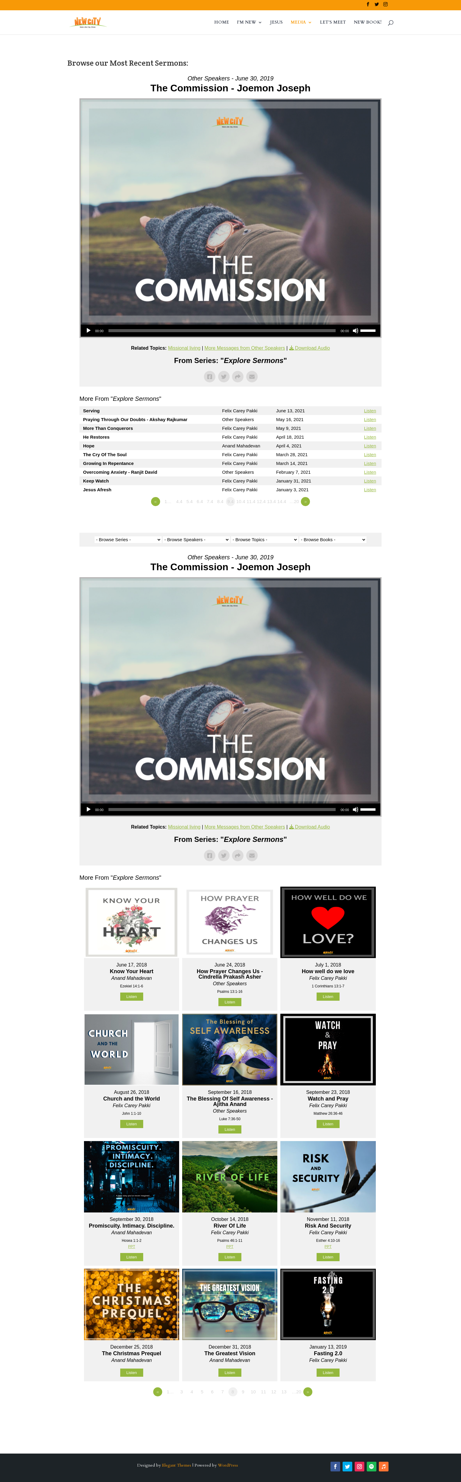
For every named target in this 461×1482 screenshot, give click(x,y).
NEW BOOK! (368, 22)
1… (167, 501)
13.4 (271, 501)
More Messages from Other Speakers (245, 348)
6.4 (200, 501)
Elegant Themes (176, 1465)
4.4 (179, 501)
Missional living (184, 348)
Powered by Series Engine (359, 518)
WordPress (228, 1465)
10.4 (240, 501)
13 (284, 1391)
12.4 (261, 501)
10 (253, 1391)
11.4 (251, 501)
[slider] (222, 330)
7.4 (210, 501)
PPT (131, 1247)
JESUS (276, 22)
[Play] (88, 331)
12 (273, 1391)
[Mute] (356, 331)
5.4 (189, 501)
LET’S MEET (333, 22)
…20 (294, 501)
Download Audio (312, 348)
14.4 (281, 501)
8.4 (220, 501)
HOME (221, 22)
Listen (370, 410)
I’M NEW (246, 22)
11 (263, 1391)
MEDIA (298, 22)
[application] (230, 331)
